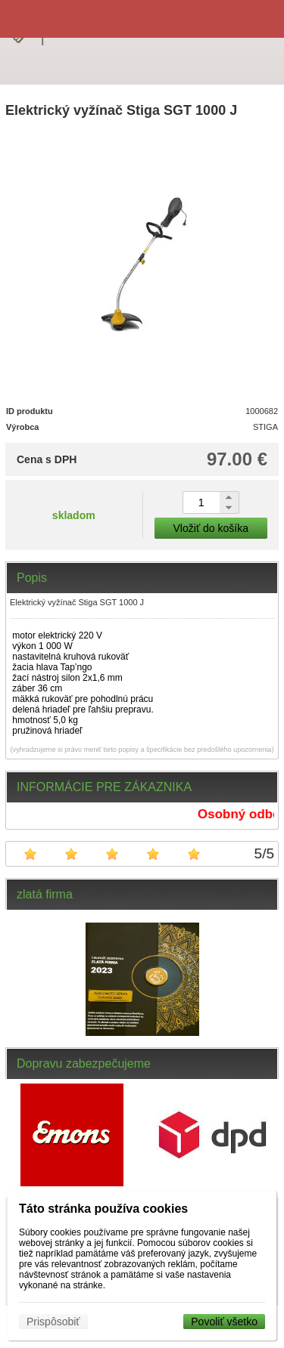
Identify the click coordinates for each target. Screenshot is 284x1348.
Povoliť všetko (224, 1322)
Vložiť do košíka (210, 528)
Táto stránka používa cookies (103, 1208)
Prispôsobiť (53, 1322)
